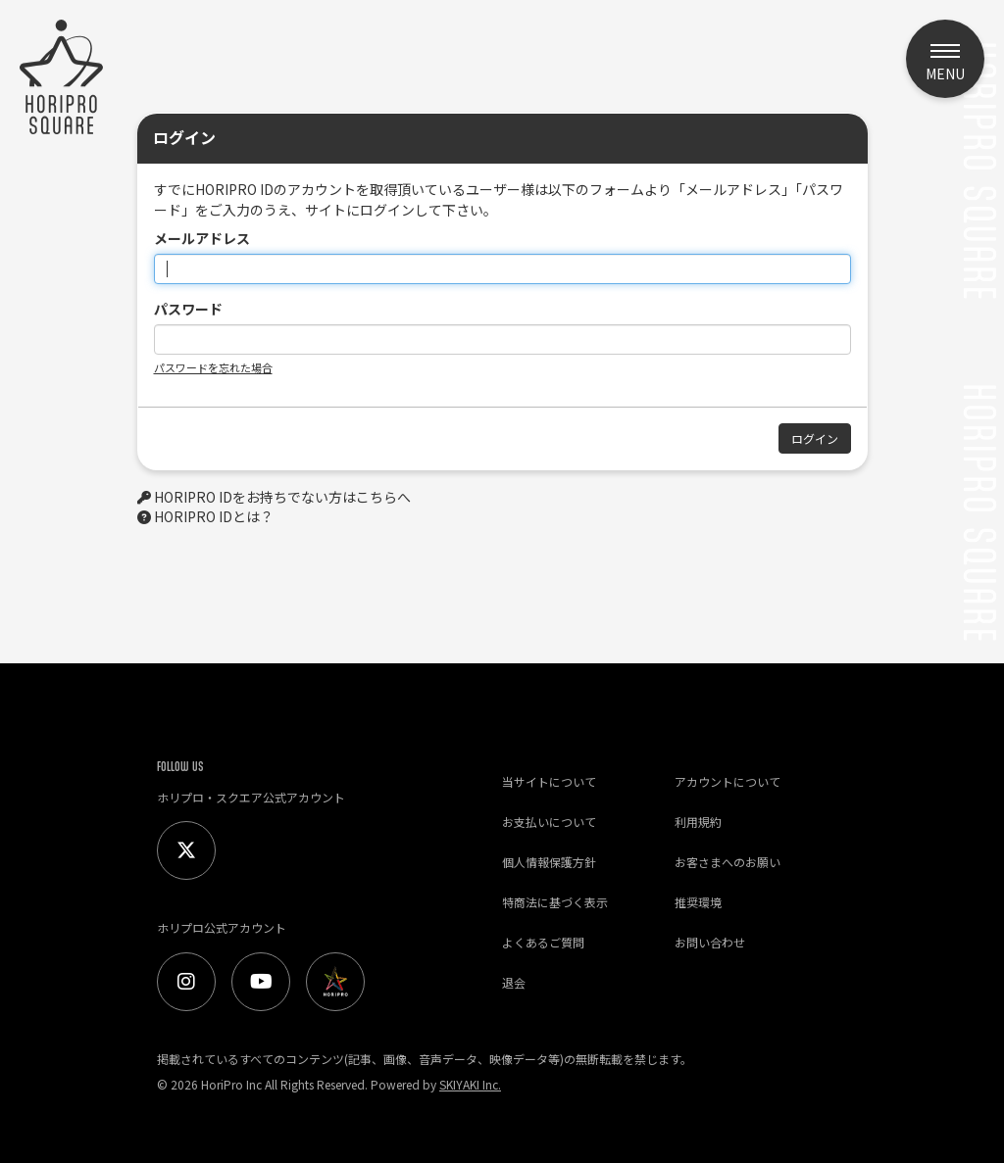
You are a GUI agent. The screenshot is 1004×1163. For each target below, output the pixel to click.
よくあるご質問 (543, 942)
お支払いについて (549, 821)
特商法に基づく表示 (555, 902)
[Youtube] (260, 981)
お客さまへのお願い (727, 861)
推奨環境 (698, 902)
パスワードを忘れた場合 (213, 367)
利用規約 (698, 821)
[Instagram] (186, 981)
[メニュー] (945, 59)
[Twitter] (186, 850)
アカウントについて (727, 781)
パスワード (188, 308)
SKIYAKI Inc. (470, 1084)
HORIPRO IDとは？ (214, 516)
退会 (514, 982)
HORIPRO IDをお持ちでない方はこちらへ (282, 497)
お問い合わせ (710, 942)
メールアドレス (202, 238)
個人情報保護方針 (549, 861)
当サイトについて (549, 781)
